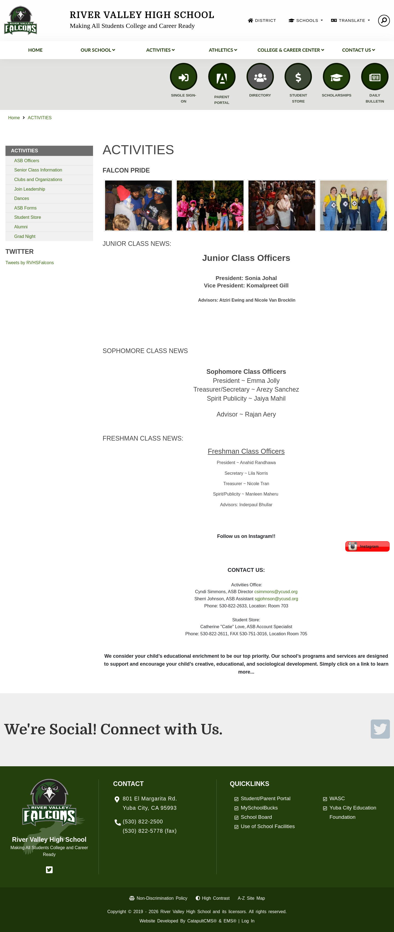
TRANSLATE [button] (353, 20)
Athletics (223, 50)
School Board (256, 817)
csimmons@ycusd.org (276, 591)
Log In (248, 921)
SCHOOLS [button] (308, 20)
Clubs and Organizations (38, 179)
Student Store (27, 217)
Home (35, 50)
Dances (21, 198)
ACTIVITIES (160, 50)
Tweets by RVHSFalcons (29, 262)
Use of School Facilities (268, 826)
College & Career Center (290, 50)
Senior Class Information (38, 170)
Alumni (21, 227)
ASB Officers (26, 160)
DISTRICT (265, 20)
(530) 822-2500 (143, 822)
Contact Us (358, 50)
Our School (98, 50)
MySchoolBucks (259, 808)
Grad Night (24, 236)
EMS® (230, 921)
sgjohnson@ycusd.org (276, 598)
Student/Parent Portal (266, 798)
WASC (337, 798)
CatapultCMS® (202, 921)
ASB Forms (25, 208)
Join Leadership (29, 189)
